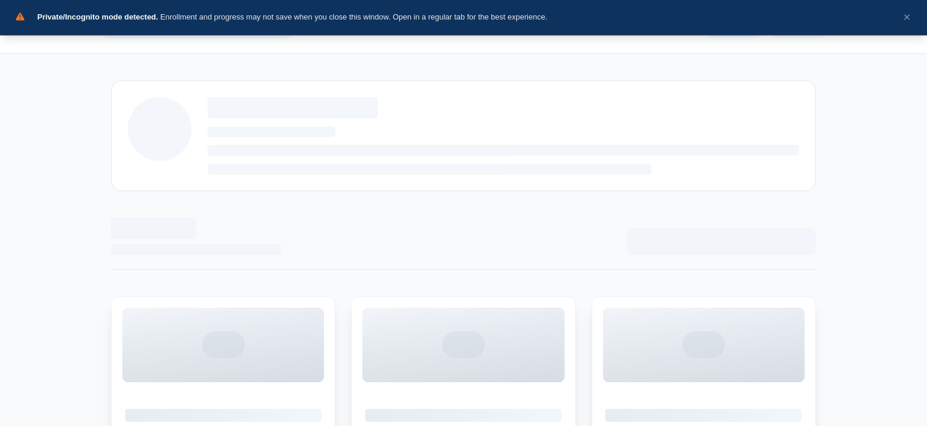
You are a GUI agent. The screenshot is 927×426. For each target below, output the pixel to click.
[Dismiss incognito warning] (907, 17)
